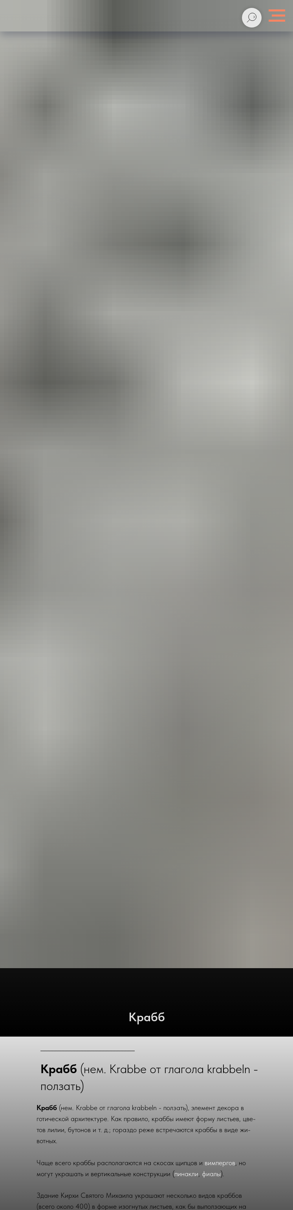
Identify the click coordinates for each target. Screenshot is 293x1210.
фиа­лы (211, 1173)
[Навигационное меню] (277, 15)
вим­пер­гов (220, 1162)
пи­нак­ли (186, 1173)
